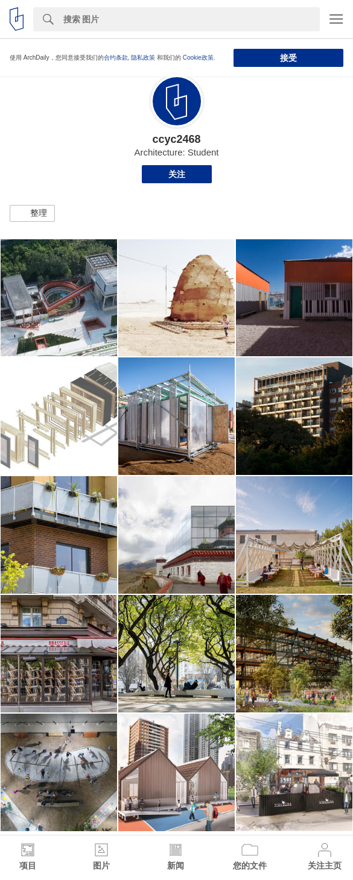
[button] (32, 213)
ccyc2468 (176, 139)
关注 (176, 174)
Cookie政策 (198, 57)
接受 (288, 58)
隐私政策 (143, 57)
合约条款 (116, 57)
